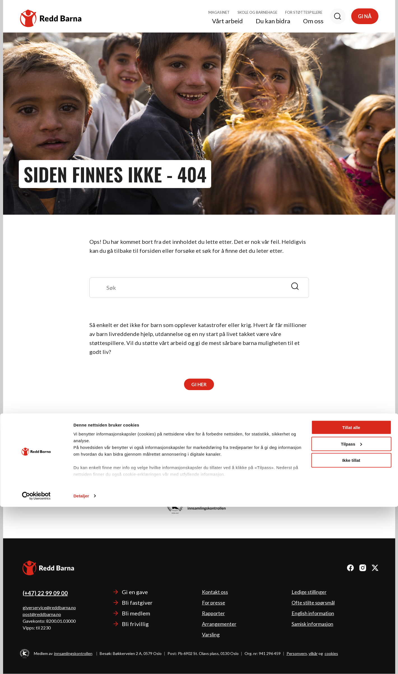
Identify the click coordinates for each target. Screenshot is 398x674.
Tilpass (351, 611)
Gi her (199, 384)
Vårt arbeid (227, 21)
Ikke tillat (351, 627)
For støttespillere (303, 12)
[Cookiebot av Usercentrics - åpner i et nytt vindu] (36, 663)
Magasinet (219, 12)
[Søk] (338, 16)
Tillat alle (351, 594)
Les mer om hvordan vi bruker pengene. (199, 487)
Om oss (313, 21)
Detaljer (81, 663)
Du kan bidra (273, 21)
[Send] (297, 285)
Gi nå (365, 16)
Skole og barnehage (257, 12)
